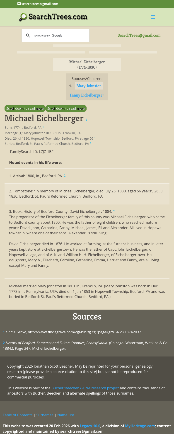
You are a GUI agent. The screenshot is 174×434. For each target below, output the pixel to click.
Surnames (44, 414)
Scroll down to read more (25, 108)
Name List (65, 414)
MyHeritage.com (140, 425)
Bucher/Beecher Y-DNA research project (85, 388)
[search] (54, 35)
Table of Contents (17, 414)
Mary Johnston (89, 85)
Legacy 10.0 (90, 425)
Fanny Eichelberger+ (87, 95)
